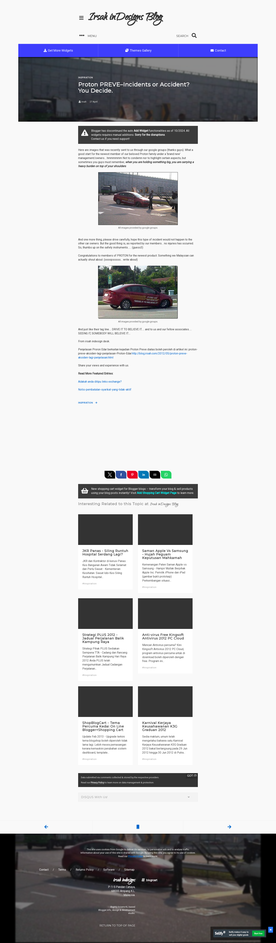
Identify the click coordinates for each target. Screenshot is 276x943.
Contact (218, 50)
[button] (107, 36)
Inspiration (85, 402)
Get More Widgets (58, 50)
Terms (62, 869)
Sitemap (129, 869)
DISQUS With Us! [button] (138, 797)
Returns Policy (85, 869)
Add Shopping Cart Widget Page (157, 493)
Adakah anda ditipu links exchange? (100, 381)
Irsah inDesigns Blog (125, 18)
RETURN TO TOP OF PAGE (117, 925)
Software (109, 869)
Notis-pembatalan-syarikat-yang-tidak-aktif (104, 389)
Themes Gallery (138, 50)
